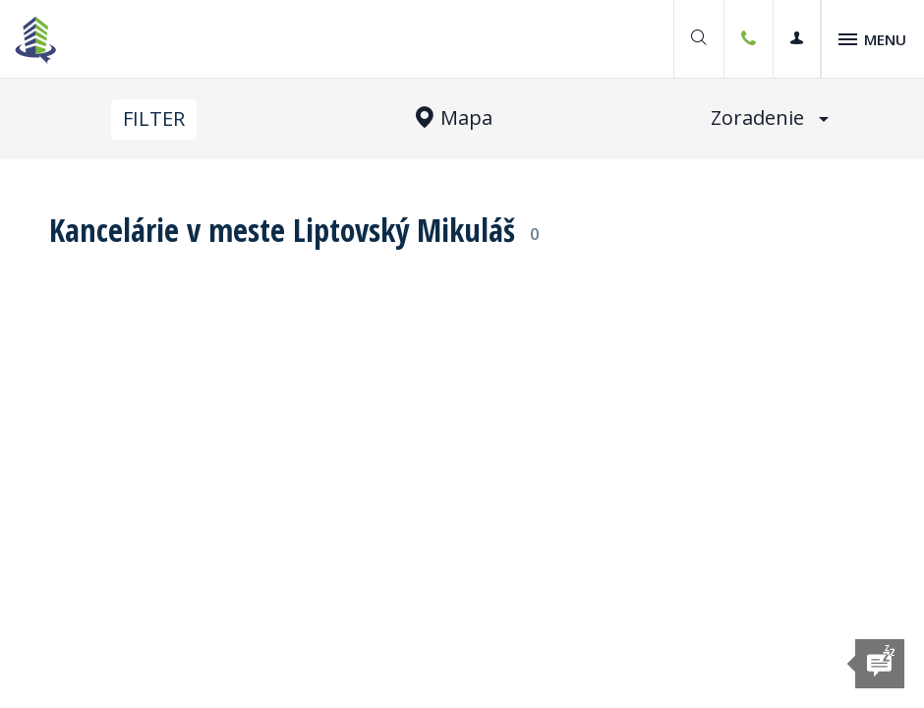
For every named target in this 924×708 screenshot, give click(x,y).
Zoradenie (770, 117)
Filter (154, 118)
